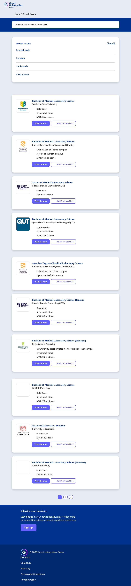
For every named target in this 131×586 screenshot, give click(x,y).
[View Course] (41, 123)
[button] (125, 5)
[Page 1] (60, 497)
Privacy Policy (28, 579)
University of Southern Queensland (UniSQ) (53, 145)
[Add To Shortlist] (63, 123)
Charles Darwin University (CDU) (48, 186)
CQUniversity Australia (43, 344)
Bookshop (26, 563)
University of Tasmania (43, 429)
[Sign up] (28, 527)
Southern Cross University (44, 104)
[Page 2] (65, 497)
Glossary (25, 568)
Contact (25, 557)
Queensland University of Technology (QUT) (53, 222)
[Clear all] (111, 43)
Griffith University (41, 388)
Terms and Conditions (33, 574)
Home (17, 14)
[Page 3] (71, 497)
